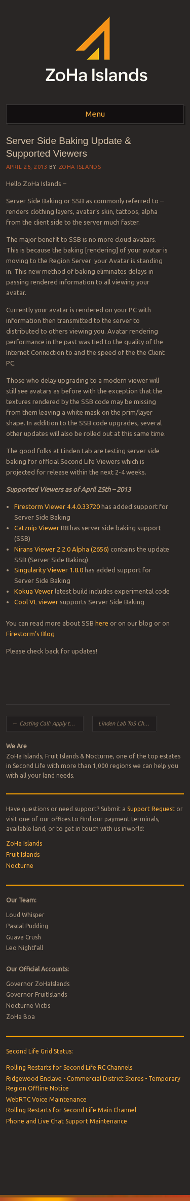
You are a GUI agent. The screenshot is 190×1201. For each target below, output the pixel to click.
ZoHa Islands (80, 167)
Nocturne (19, 865)
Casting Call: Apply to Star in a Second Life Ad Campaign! (48, 723)
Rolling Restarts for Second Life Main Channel (71, 1110)
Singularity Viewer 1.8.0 (48, 569)
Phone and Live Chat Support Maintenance (66, 1121)
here (101, 623)
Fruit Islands (23, 854)
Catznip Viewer (36, 527)
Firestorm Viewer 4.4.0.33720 (57, 506)
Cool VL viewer (36, 601)
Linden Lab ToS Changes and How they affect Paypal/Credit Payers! (127, 723)
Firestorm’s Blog (30, 633)
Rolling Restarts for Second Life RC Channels (69, 1067)
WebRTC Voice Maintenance (46, 1099)
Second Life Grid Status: (39, 1051)
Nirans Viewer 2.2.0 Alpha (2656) (61, 549)
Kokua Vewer (33, 591)
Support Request (151, 809)
